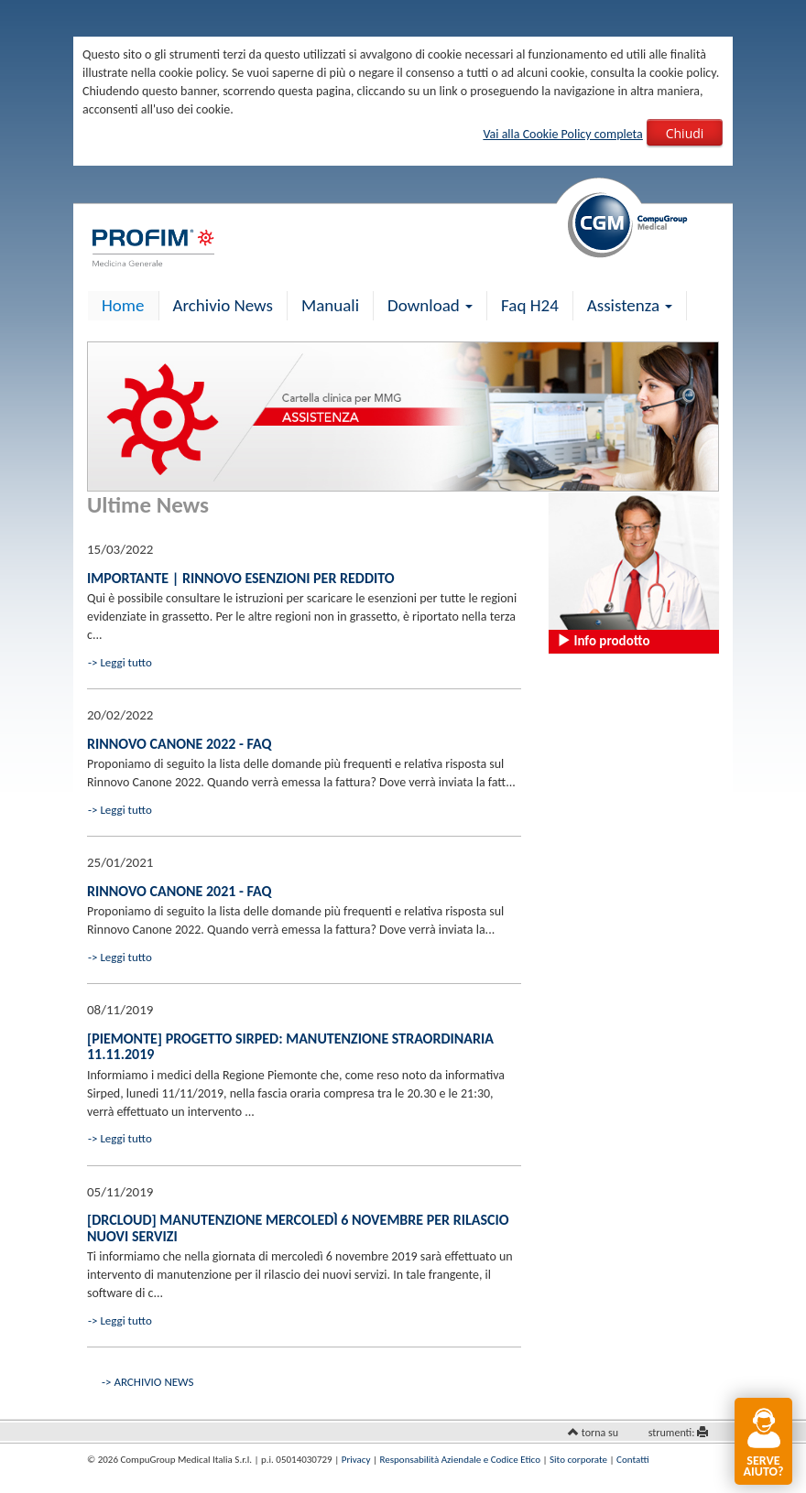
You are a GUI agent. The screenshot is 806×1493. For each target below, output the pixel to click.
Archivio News (223, 305)
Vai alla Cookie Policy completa (562, 134)
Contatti (632, 1460)
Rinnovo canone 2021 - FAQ (179, 891)
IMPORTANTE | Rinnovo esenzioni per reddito (241, 578)
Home (123, 305)
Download (430, 305)
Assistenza (630, 305)
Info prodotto (603, 641)
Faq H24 (530, 305)
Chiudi (685, 133)
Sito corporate (578, 1460)
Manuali (330, 305)
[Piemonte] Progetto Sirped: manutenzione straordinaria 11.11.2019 (290, 1047)
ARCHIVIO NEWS (153, 1382)
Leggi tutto (125, 662)
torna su (600, 1432)
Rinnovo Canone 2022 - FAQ (179, 743)
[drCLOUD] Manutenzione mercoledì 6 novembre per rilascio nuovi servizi (298, 1228)
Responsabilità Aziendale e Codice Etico (460, 1460)
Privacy (356, 1460)
